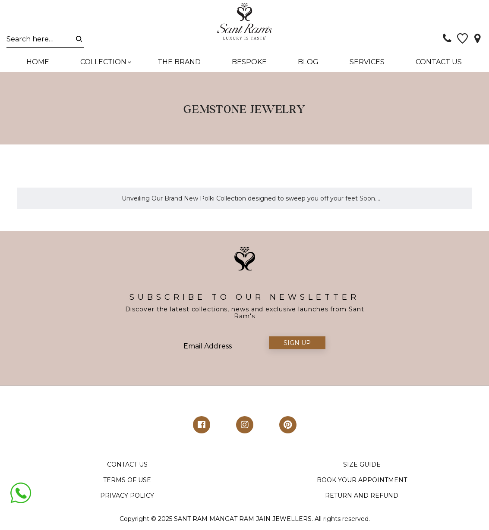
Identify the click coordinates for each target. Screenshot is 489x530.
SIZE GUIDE (362, 465)
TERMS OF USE (127, 481)
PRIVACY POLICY (127, 496)
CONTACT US (127, 465)
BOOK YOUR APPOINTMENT (362, 481)
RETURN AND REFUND (361, 496)
